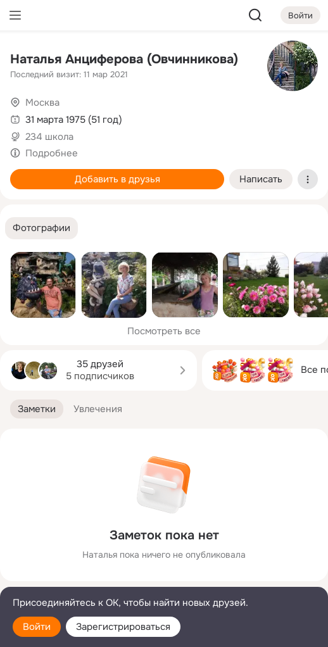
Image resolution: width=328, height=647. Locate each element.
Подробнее (51, 153)
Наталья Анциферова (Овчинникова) (124, 59)
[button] (41, 228)
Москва (42, 102)
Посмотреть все (164, 331)
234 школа (49, 136)
